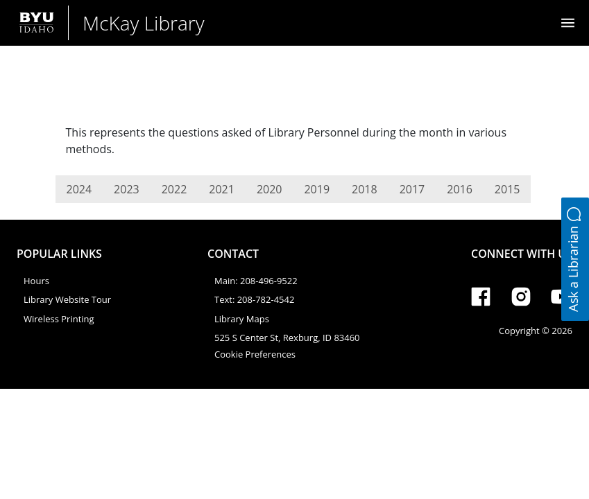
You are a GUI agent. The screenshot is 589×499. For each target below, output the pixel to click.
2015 (507, 189)
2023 (126, 189)
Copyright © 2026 (535, 330)
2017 (412, 189)
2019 (317, 189)
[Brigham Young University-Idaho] (37, 23)
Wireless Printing (59, 319)
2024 (79, 189)
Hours (36, 280)
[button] (575, 259)
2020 (269, 189)
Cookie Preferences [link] (255, 354)
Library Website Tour (67, 299)
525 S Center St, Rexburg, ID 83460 (287, 337)
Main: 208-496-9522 (256, 280)
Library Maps (241, 319)
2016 (459, 189)
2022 (174, 189)
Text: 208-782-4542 (254, 299)
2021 (221, 189)
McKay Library (144, 23)
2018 (364, 189)
